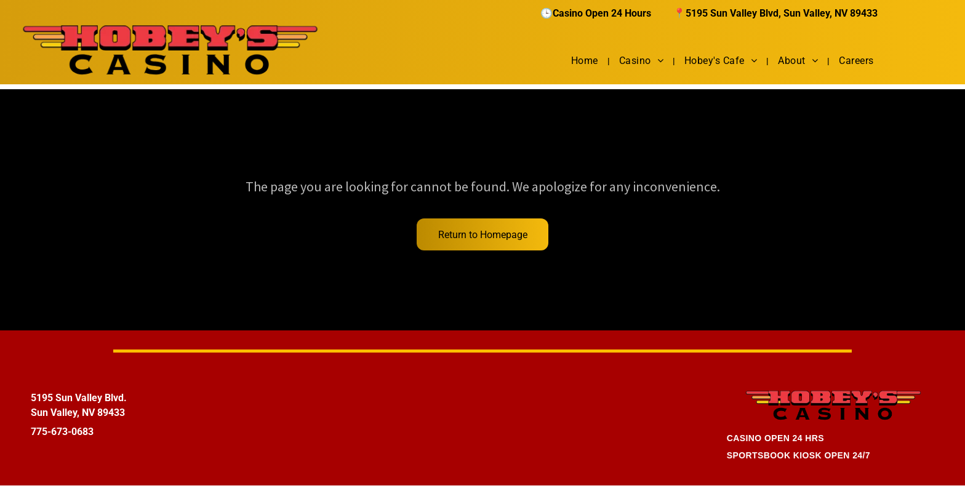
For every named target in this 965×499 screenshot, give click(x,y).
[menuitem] (586, 61)
